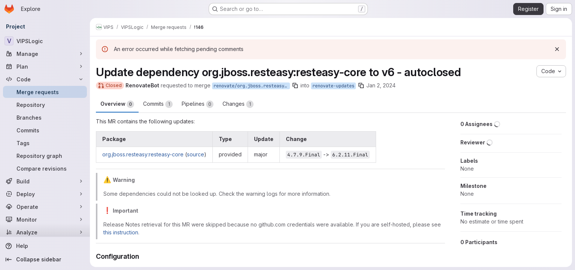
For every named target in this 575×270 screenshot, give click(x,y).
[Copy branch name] (295, 85)
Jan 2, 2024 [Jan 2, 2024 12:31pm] (381, 85)
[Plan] (45, 66)
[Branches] (45, 117)
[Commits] (45, 130)
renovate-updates (333, 86)
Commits (158, 104)
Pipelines (198, 104)
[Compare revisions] (45, 168)
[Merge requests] (45, 92)
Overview (117, 104)
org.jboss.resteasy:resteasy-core (143, 154)
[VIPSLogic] (45, 41)
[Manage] (45, 54)
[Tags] (45, 143)
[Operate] (45, 207)
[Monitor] (45, 219)
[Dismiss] (557, 49)
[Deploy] (45, 194)
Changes (238, 104)
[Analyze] (45, 232)
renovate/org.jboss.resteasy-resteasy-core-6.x (252, 86)
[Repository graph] (45, 156)
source (195, 154)
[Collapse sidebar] (45, 260)
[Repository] (45, 105)
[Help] (45, 246)
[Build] (45, 181)
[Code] (45, 79)
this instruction (120, 232)
